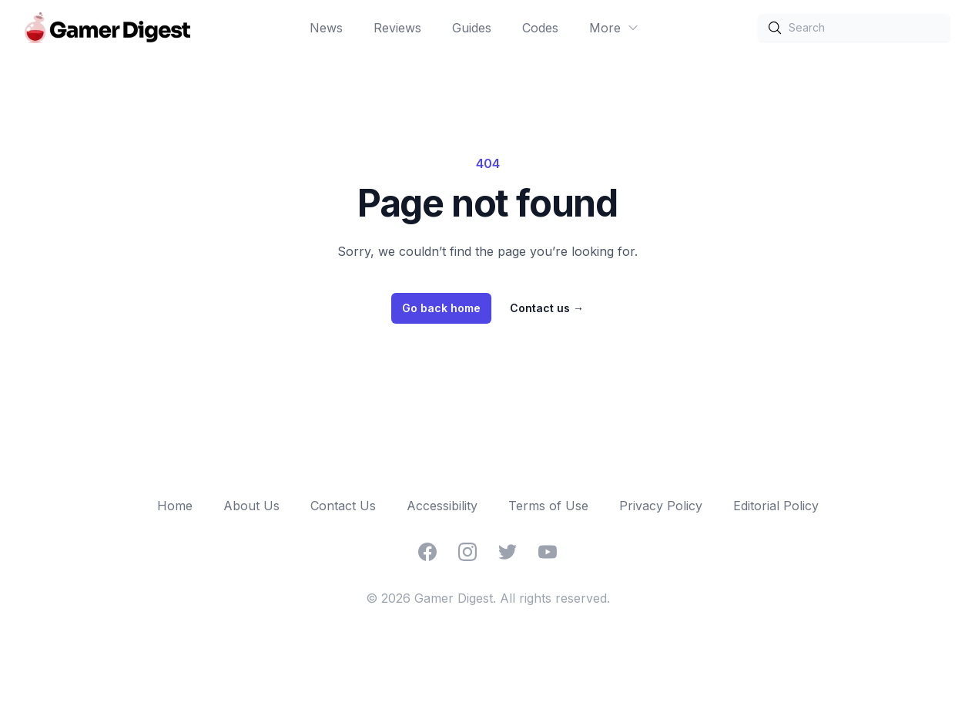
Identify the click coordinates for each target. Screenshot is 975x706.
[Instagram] (467, 552)
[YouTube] (547, 552)
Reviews (397, 27)
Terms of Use (548, 505)
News (326, 27)
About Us (251, 505)
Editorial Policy (776, 505)
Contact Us (343, 505)
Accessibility (442, 505)
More (614, 27)
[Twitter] (507, 552)
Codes (540, 27)
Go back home (441, 307)
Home (175, 505)
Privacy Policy (660, 505)
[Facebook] (427, 552)
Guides (471, 27)
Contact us (547, 307)
